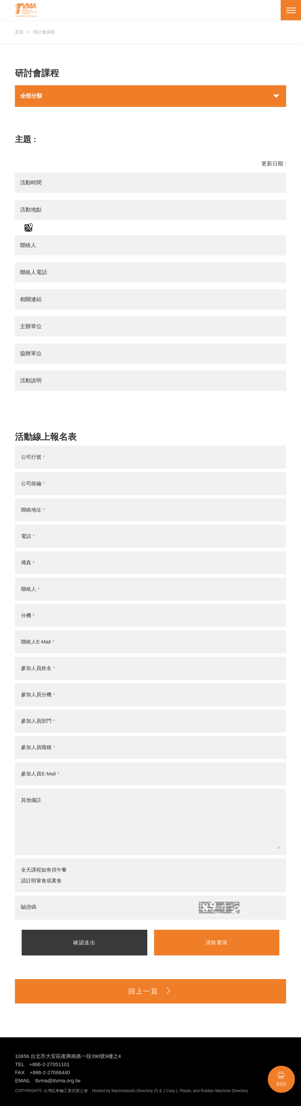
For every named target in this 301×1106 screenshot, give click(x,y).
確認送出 (84, 942)
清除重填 (217, 942)
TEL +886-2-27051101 (42, 1064)
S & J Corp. (165, 1090)
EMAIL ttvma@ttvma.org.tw (47, 1080)
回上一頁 (150, 991)
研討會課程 (44, 32)
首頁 (19, 32)
